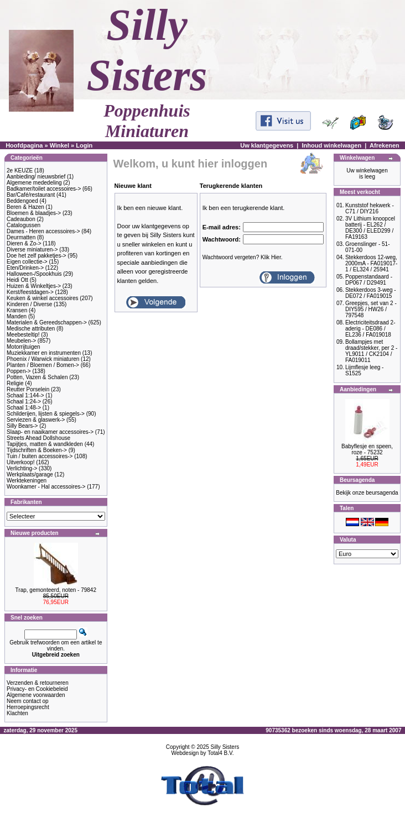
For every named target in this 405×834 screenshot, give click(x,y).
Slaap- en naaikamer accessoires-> (50, 432)
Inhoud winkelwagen (332, 145)
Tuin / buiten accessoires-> (39, 456)
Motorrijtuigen (23, 347)
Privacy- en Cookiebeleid (37, 689)
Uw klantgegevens (266, 145)
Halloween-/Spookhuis (34, 274)
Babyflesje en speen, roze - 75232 (367, 449)
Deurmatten (21, 237)
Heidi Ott (17, 280)
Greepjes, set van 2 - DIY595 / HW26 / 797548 (371, 309)
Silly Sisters (225, 747)
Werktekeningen (26, 481)
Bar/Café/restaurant (31, 195)
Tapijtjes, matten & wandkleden (45, 444)
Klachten (17, 713)
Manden (17, 316)
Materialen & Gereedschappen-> (47, 322)
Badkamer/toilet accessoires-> (44, 189)
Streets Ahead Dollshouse (38, 438)
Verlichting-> (22, 468)
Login (84, 145)
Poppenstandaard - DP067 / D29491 (368, 280)
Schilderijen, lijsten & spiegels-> (46, 414)
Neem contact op (28, 701)
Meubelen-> (21, 341)
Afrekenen (384, 145)
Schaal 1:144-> (25, 395)
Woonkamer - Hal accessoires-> (46, 487)
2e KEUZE (20, 170)
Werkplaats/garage (30, 474)
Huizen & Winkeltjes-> (34, 286)
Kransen (17, 310)
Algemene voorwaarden (36, 695)
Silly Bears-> (22, 426)
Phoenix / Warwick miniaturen (43, 359)
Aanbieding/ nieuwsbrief (36, 177)
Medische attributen (31, 329)
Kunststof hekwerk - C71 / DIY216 (369, 208)
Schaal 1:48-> (24, 408)
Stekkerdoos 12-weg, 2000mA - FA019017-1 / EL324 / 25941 (371, 263)
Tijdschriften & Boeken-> (37, 450)
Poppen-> (19, 371)
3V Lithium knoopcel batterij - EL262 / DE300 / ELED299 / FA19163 (370, 228)
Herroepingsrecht (28, 707)
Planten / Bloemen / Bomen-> (43, 365)
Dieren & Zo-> (24, 243)
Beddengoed (22, 201)
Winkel (59, 145)
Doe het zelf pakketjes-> (36, 256)
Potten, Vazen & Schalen (37, 377)
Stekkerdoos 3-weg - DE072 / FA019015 (370, 293)
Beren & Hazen (25, 207)
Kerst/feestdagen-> (30, 292)
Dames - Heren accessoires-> (43, 231)
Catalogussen (23, 225)
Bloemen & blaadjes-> (34, 213)
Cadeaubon (21, 219)
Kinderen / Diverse (29, 304)
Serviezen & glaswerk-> (36, 420)
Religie (15, 383)
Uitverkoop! (21, 462)
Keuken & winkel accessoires (43, 298)
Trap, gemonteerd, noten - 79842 (55, 590)
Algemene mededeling (34, 183)
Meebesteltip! (23, 335)
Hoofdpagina (24, 145)
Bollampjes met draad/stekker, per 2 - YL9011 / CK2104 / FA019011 (371, 351)
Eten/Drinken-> (25, 268)
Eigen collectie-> (27, 262)
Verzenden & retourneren (38, 683)
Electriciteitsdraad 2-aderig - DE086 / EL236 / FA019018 (370, 328)
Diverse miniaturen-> (32, 249)
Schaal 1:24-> (24, 401)
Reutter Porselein (28, 389)
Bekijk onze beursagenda (367, 493)
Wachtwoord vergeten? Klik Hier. (242, 257)
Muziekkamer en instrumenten (44, 353)
